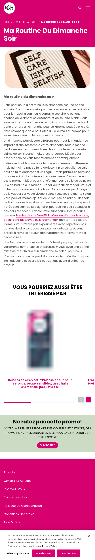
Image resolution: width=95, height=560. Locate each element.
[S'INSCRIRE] (47, 445)
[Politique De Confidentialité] (23, 505)
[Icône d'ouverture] (79, 8)
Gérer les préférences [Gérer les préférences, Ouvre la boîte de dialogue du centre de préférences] (18, 553)
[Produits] (10, 472)
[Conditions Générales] (19, 514)
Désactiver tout (68, 553)
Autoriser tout (43, 553)
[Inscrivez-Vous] (14, 489)
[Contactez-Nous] (16, 497)
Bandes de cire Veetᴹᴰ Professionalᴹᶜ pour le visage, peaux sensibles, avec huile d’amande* (46, 217)
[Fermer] (89, 536)
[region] (47, 545)
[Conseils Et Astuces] (17, 480)
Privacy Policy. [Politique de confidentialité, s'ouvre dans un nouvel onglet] (49, 546)
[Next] (88, 399)
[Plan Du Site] (12, 522)
